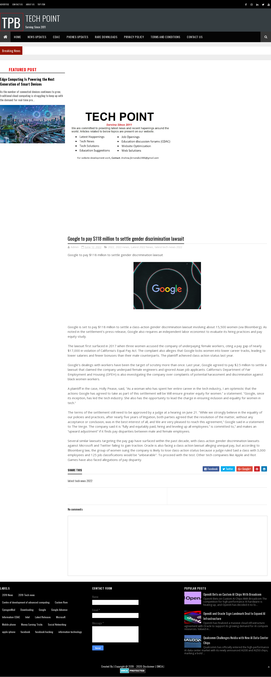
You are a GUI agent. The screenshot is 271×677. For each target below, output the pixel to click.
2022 (111, 247)
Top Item (41, 4)
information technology (70, 632)
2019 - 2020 (135, 666)
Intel (27, 617)
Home (17, 37)
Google (42, 609)
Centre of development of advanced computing (26, 602)
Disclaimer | (150, 666)
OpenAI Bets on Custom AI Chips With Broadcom (232, 594)
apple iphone (8, 632)
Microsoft (60, 617)
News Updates (37, 37)
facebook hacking (44, 632)
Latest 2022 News (142, 247)
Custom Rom (61, 602)
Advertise (4, 4)
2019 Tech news (26, 595)
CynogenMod (8, 609)
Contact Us (17, 4)
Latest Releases (43, 617)
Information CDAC (11, 617)
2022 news (122, 247)
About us (30, 4)
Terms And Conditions (165, 37)
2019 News (7, 595)
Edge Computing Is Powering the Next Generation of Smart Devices (27, 82)
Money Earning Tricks (32, 624)
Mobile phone (9, 624)
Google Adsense (59, 609)
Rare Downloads (106, 37)
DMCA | (160, 666)
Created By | (108, 666)
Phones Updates (77, 37)
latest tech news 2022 (168, 247)
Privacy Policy (134, 37)
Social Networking (57, 624)
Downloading (27, 609)
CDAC (56, 37)
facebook (25, 632)
